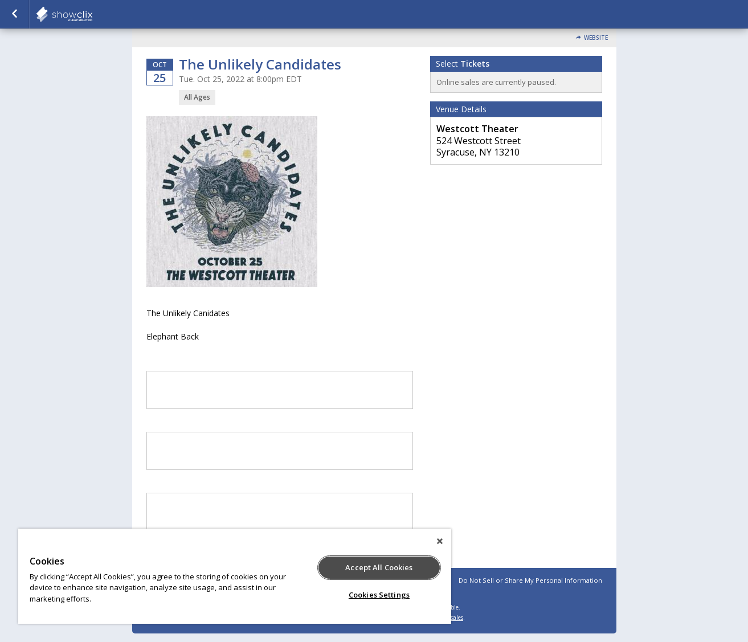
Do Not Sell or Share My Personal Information (530, 580)
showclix (92, 14)
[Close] (439, 541)
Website (596, 38)
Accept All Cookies (378, 567)
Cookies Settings (379, 595)
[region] (234, 576)
